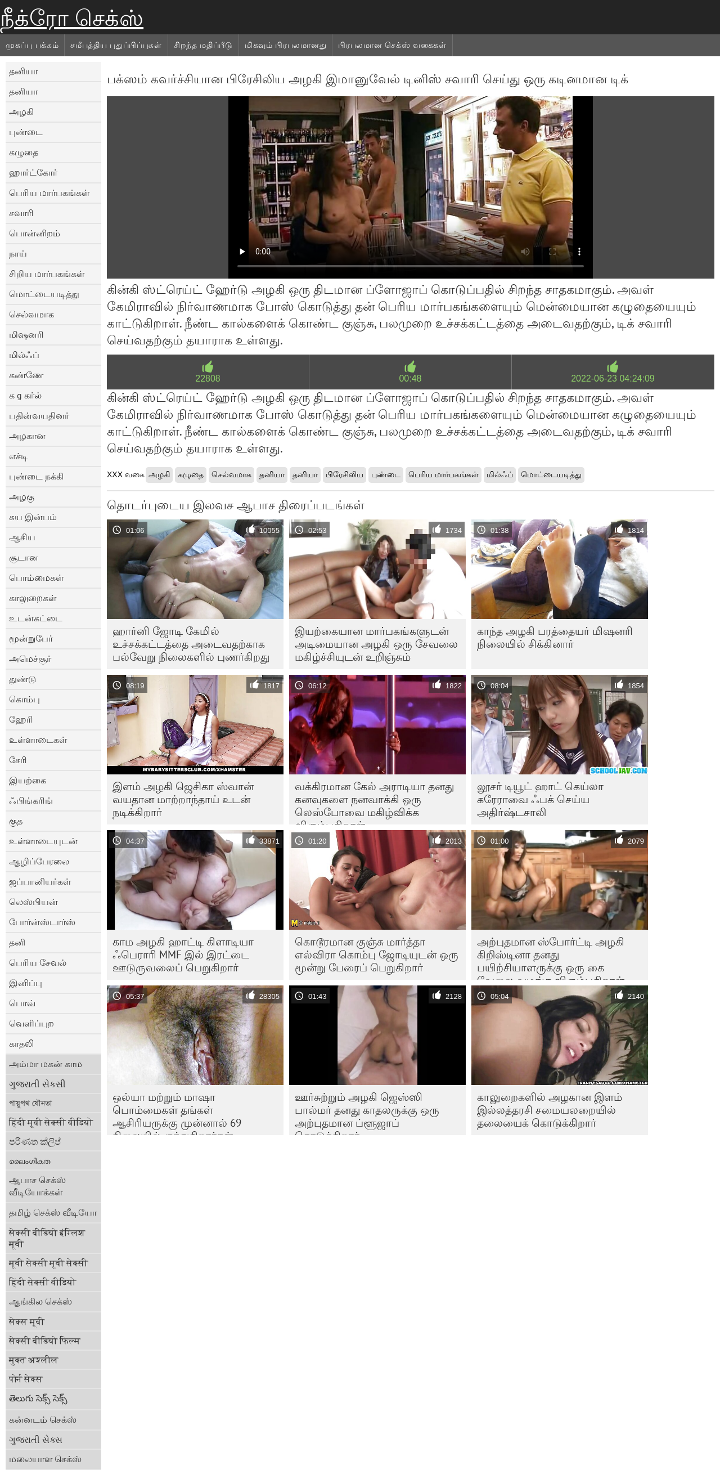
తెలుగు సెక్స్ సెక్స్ (38, 1398)
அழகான (27, 435)
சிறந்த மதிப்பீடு (203, 45)
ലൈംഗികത (29, 1160)
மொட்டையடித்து (44, 293)
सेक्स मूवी (26, 1321)
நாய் (18, 253)
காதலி (21, 1043)
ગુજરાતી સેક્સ (35, 1439)
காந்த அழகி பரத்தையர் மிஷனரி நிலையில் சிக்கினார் (555, 637)
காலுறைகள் (32, 597)
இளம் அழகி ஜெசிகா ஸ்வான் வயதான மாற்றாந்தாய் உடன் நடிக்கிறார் (183, 799)
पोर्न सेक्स (26, 1378)
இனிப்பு (25, 982)
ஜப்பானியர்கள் (40, 881)
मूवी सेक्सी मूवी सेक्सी (48, 1263)
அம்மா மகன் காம (45, 1063)
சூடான (23, 557)
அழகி (21, 111)
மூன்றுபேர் (31, 638)
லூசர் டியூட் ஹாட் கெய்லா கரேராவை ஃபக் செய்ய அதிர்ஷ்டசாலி (540, 799)
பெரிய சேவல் (37, 962)
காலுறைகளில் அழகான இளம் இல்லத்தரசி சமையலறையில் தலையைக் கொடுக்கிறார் (549, 1110)
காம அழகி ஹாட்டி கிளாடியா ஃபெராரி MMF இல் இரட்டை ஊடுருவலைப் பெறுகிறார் (183, 954)
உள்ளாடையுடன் (43, 840)
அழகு (21, 496)
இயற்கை (27, 780)
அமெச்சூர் (30, 658)
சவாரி (21, 212)
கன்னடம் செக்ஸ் (42, 1419)
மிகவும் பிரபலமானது (285, 45)
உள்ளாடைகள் (38, 739)
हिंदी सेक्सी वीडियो (42, 1282)
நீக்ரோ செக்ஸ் (71, 18)
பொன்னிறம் (34, 233)
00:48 (410, 378)
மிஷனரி (26, 334)
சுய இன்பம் (33, 516)
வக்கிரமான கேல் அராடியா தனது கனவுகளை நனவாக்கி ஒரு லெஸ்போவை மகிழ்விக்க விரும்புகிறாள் (374, 801)
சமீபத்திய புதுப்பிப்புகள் (116, 45)
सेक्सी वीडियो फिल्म (44, 1340)
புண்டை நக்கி (36, 476)
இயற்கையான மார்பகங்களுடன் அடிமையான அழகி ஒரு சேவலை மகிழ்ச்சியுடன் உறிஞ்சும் (376, 644)
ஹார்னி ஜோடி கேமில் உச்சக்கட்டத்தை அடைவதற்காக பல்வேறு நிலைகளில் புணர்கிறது (190, 644)
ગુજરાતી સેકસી (37, 1084)
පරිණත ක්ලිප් (35, 1141)
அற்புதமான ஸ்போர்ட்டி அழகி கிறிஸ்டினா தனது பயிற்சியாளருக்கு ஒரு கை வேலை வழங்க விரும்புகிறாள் (550, 957)
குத (15, 820)
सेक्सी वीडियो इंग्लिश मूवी (47, 1238)
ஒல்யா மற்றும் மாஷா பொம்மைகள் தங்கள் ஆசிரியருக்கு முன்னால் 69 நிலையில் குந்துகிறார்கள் (176, 1112)
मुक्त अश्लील (33, 1359)
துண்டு (22, 678)
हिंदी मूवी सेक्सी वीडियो (51, 1122)
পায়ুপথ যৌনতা (30, 1103)
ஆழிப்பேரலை (39, 861)
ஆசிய (22, 537)
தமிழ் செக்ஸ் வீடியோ (53, 1212)
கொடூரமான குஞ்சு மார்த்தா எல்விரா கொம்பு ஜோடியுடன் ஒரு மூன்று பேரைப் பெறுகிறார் (376, 954)
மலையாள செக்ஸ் (45, 1458)
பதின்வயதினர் (39, 415)
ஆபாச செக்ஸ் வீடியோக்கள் (37, 1186)
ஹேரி (21, 719)
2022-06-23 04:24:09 (613, 378)
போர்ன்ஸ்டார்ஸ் (42, 921)
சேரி (18, 759)
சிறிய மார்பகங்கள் (46, 273)
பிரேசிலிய (344, 474)
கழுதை (23, 152)
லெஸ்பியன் (33, 901)
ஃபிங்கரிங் (31, 800)
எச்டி (18, 455)
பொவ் (22, 1003)
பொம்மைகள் (36, 577)
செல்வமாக (31, 314)
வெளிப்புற (31, 1023)
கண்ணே (26, 374)
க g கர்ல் (25, 395)
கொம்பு (24, 699)
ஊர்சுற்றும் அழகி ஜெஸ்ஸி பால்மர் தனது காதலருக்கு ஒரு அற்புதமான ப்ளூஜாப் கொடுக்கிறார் (367, 1112)
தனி (17, 942)
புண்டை (26, 131)
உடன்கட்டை (35, 618)
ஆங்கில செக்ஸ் (40, 1301)
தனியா (23, 71)
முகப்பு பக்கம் (32, 45)
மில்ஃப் (24, 354)
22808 (207, 378)
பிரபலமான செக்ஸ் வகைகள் (392, 45)
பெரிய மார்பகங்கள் (49, 192)
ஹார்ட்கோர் (33, 172)
